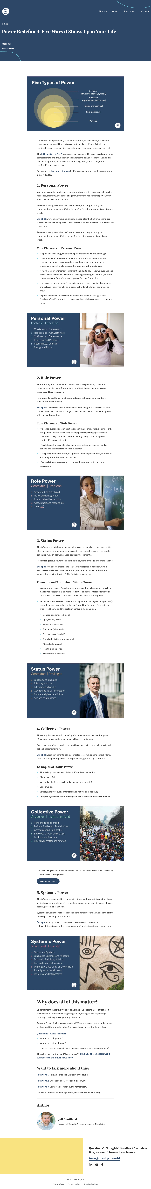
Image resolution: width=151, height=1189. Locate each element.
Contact (145, 11)
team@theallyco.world (104, 1158)
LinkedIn (72, 1074)
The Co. (63, 1080)
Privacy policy (74, 1184)
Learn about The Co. (48, 881)
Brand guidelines (91, 1184)
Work (114, 11)
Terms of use (58, 1184)
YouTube (83, 1074)
